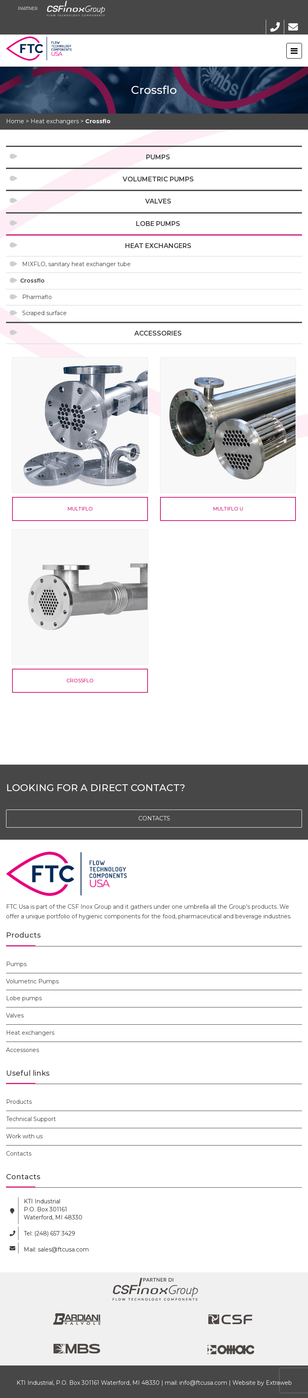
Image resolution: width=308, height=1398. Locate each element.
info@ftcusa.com (203, 1382)
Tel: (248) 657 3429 (49, 1233)
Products (19, 1101)
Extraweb (279, 1382)
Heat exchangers (158, 246)
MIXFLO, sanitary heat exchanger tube (76, 264)
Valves (158, 201)
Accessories (158, 333)
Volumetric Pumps (158, 179)
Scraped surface (44, 313)
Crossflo (32, 280)
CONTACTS (154, 818)
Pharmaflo (37, 297)
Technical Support (31, 1119)
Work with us (24, 1136)
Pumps (158, 157)
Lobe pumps (158, 224)
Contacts (18, 1153)
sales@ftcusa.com (63, 1249)
